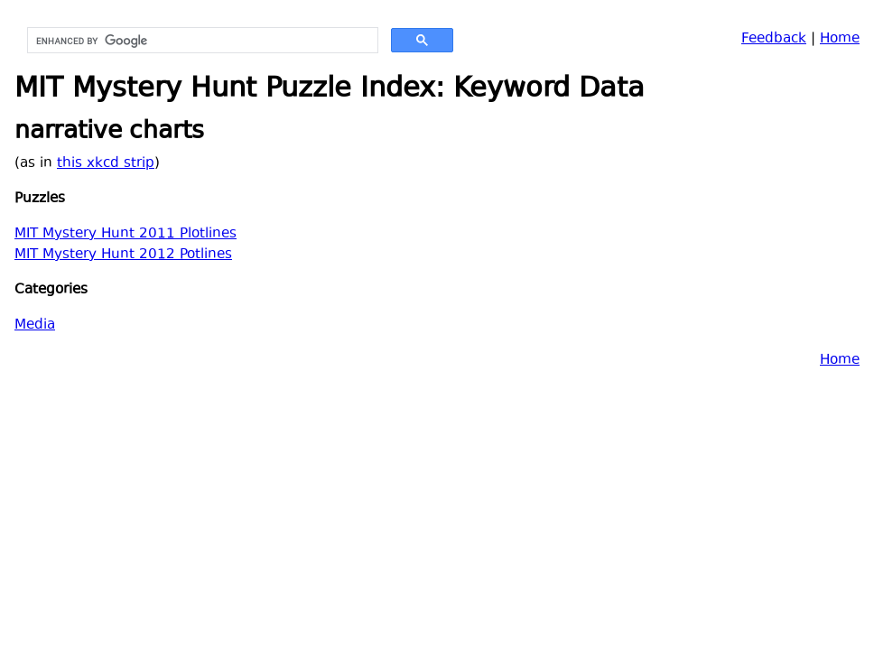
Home (840, 39)
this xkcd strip (105, 163)
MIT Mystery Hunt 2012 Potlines (123, 255)
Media (34, 325)
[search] (201, 40)
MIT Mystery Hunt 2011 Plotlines (125, 234)
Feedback (773, 39)
